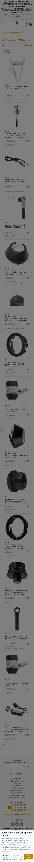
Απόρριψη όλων (6, 856)
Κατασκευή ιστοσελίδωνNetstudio (13, 859)
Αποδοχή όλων (28, 856)
